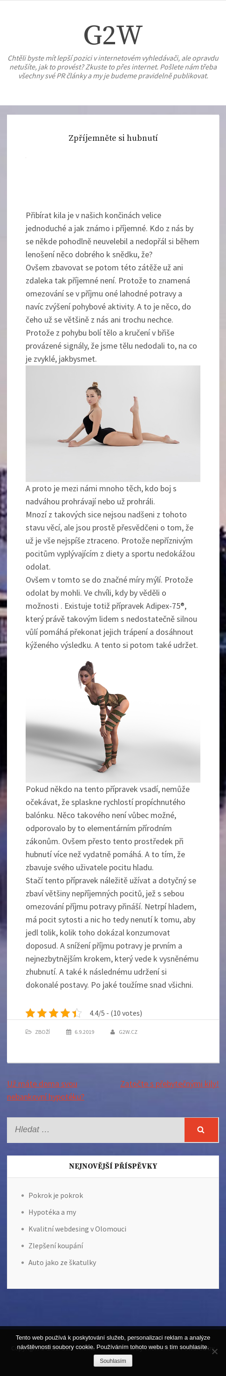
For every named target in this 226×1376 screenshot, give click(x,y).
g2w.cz (128, 1031)
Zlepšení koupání (55, 1245)
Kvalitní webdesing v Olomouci (77, 1228)
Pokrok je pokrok (55, 1195)
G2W (113, 36)
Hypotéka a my (52, 1212)
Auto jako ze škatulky (62, 1262)
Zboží (42, 1031)
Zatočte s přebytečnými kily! (169, 1083)
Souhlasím (113, 1361)
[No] (214, 1351)
